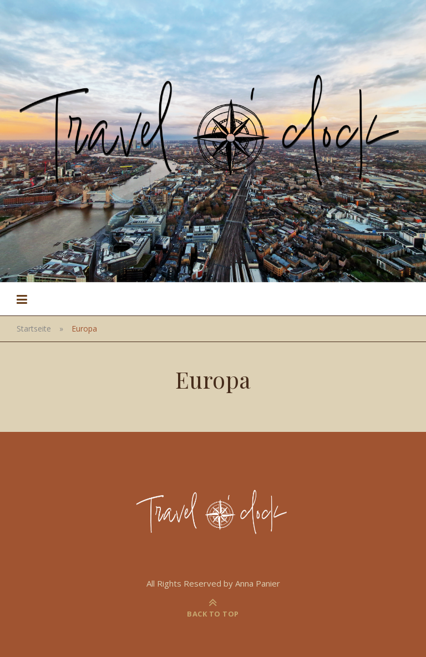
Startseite (34, 328)
